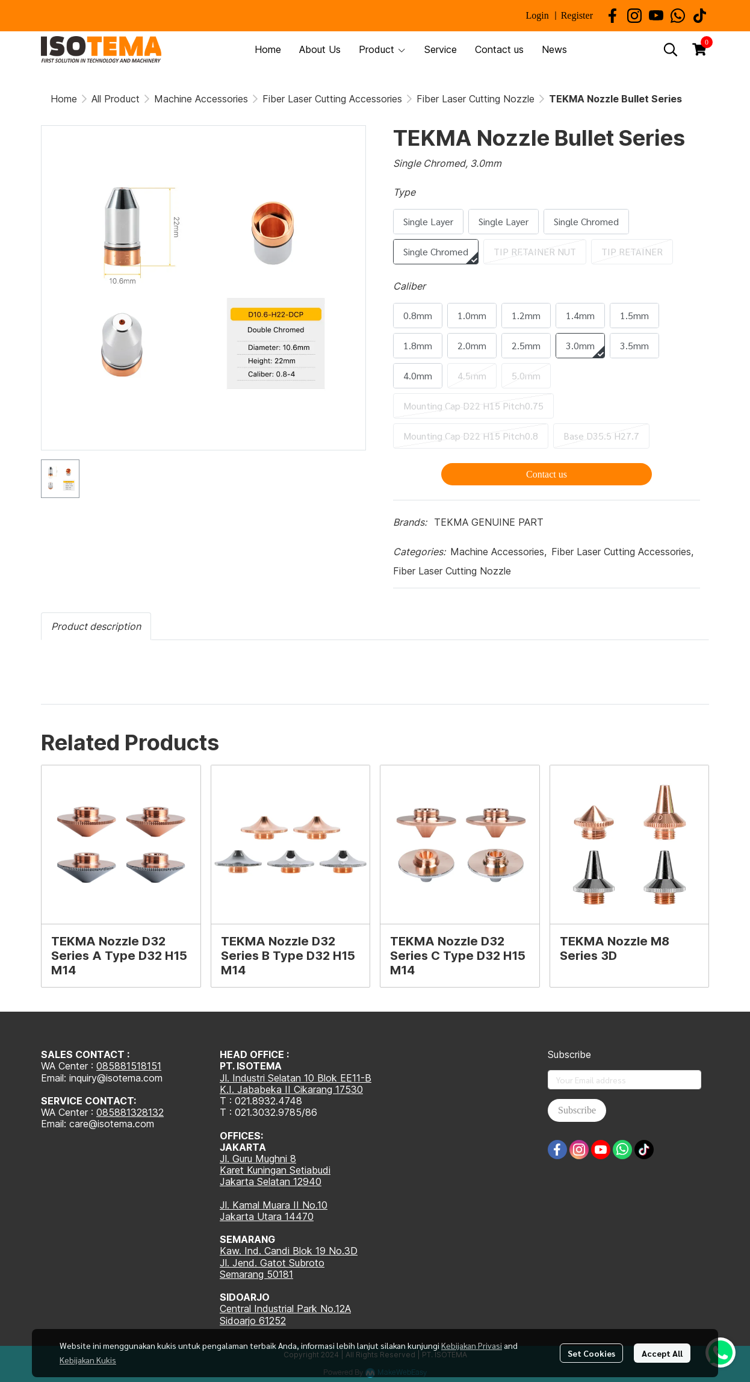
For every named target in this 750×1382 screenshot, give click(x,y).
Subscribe (577, 1110)
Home (64, 99)
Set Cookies (591, 1353)
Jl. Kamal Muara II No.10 (273, 1205)
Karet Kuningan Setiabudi (275, 1170)
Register (577, 15)
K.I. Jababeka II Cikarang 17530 (291, 1089)
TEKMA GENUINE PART (489, 522)
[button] (670, 49)
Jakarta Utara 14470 (267, 1216)
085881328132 (130, 1112)
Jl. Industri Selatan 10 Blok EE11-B (295, 1078)
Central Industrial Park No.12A (285, 1309)
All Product (115, 99)
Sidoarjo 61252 (253, 1321)
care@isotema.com (111, 1124)
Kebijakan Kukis (88, 1359)
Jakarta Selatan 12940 (270, 1181)
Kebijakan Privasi (471, 1345)
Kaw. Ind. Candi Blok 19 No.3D (289, 1251)
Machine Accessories (201, 99)
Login (536, 15)
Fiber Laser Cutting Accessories (332, 99)
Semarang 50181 (256, 1274)
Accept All (662, 1353)
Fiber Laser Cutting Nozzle (476, 99)
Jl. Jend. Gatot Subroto (272, 1263)
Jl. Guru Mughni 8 (258, 1159)
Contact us (546, 474)
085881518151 (128, 1066)
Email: (55, 1124)
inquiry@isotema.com (116, 1078)
